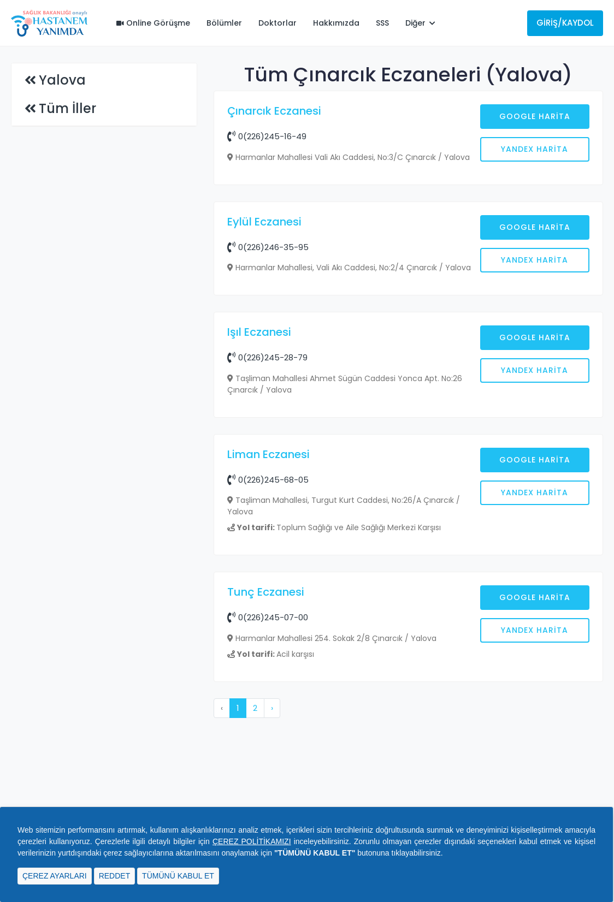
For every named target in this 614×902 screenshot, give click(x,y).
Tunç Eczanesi (265, 767)
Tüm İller (67, 108)
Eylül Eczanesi (264, 397)
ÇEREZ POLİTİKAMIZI (251, 841)
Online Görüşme (153, 22)
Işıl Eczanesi (259, 507)
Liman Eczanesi (268, 629)
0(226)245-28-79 (267, 532)
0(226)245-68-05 (268, 655)
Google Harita (534, 116)
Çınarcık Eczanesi (274, 110)
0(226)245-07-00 (267, 792)
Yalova (62, 80)
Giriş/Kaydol (565, 22)
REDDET (115, 875)
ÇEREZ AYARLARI (54, 875)
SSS (382, 22)
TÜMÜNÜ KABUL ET (178, 875)
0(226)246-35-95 (268, 422)
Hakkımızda (336, 22)
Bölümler (224, 22)
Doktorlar (277, 22)
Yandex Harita (534, 149)
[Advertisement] (408, 282)
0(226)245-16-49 (266, 136)
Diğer (420, 22)
